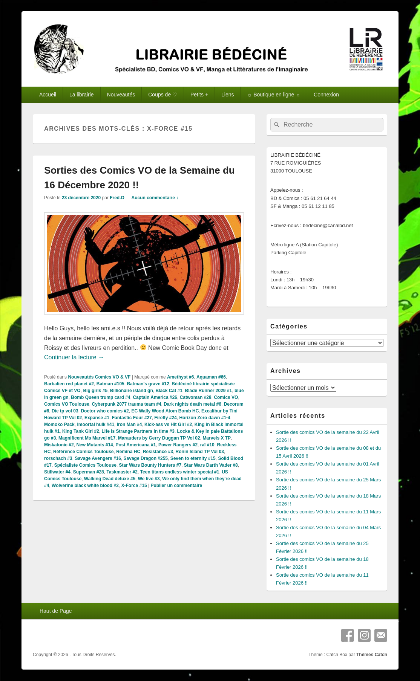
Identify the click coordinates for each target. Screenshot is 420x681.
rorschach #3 (58, 458)
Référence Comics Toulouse (83, 451)
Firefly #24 (165, 417)
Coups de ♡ (162, 95)
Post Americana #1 (135, 444)
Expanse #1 (96, 417)
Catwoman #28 (196, 397)
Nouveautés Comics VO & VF (99, 377)
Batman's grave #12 (148, 383)
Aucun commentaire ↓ (155, 197)
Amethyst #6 (180, 377)
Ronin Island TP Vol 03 (200, 451)
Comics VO (226, 397)
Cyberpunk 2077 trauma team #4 (126, 404)
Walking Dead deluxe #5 (109, 478)
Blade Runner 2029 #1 (208, 390)
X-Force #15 (134, 485)
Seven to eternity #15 (193, 458)
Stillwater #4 (57, 472)
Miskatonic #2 (59, 444)
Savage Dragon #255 (146, 458)
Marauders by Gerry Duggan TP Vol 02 (159, 438)
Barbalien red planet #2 (69, 383)
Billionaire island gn (131, 390)
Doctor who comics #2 (105, 411)
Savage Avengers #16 (98, 458)
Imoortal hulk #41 (95, 424)
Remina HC (128, 451)
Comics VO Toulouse (66, 404)
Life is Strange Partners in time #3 (138, 431)
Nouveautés (121, 95)
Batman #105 (110, 383)
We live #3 (149, 478)
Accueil (47, 95)
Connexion (326, 95)
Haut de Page (56, 611)
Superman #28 (88, 472)
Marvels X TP (216, 438)
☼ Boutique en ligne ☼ (273, 95)
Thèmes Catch (371, 654)
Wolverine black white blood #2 (85, 485)
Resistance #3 (158, 451)
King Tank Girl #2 (80, 431)
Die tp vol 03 (65, 411)
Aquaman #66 (211, 377)
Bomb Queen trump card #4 (100, 397)
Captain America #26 (155, 397)
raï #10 (207, 444)
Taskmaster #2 (122, 472)
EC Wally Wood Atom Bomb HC (165, 411)
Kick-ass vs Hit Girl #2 (168, 424)
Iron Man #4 (129, 424)
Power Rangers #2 (178, 444)
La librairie (81, 95)
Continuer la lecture (74, 357)
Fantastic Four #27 (132, 417)
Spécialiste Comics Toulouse (85, 465)
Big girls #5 (95, 390)
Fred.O (117, 197)
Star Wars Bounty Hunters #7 (150, 465)
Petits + (199, 95)
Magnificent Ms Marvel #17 (86, 438)
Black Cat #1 (168, 390)
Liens (227, 95)
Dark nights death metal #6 (192, 404)
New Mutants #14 (94, 444)
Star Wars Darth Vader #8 (211, 465)
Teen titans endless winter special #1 (179, 472)
